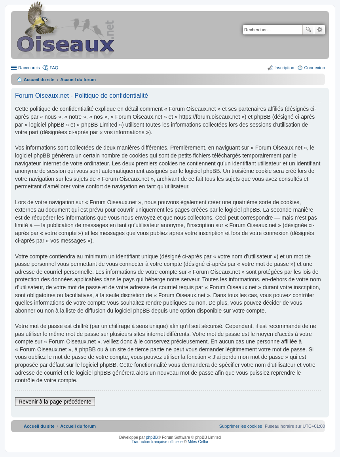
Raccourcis (29, 67)
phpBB (152, 437)
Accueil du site (39, 79)
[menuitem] (240, 426)
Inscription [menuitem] (284, 67)
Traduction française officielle (156, 442)
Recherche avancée (319, 29)
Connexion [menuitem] (314, 67)
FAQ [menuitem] (53, 67)
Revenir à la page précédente (55, 401)
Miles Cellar (198, 442)
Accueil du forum (78, 79)
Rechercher (308, 29)
